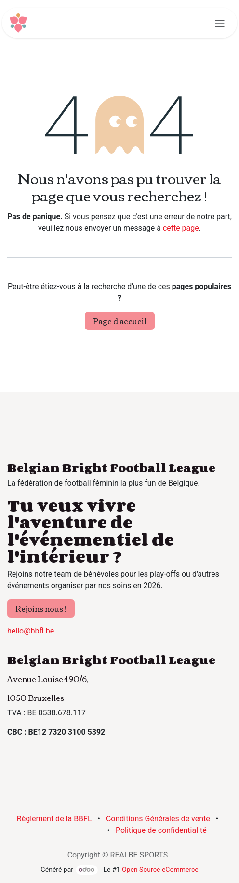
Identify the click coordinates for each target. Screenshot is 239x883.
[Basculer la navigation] (219, 23)
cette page (181, 228)
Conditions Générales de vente (158, 818)
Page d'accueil (119, 321)
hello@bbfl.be (30, 630)
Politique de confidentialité (161, 830)
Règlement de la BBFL (54, 818)
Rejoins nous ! (40, 608)
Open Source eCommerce (160, 869)
